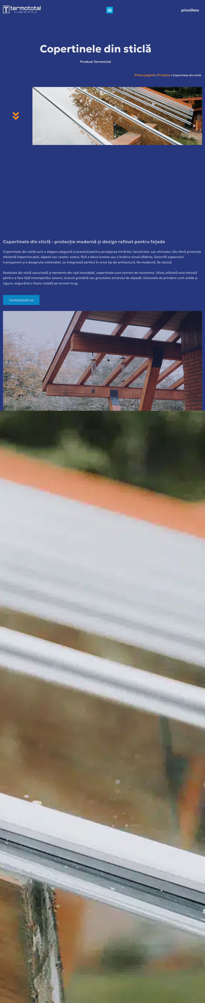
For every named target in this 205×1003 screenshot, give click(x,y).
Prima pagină (145, 75)
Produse (163, 75)
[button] (109, 10)
